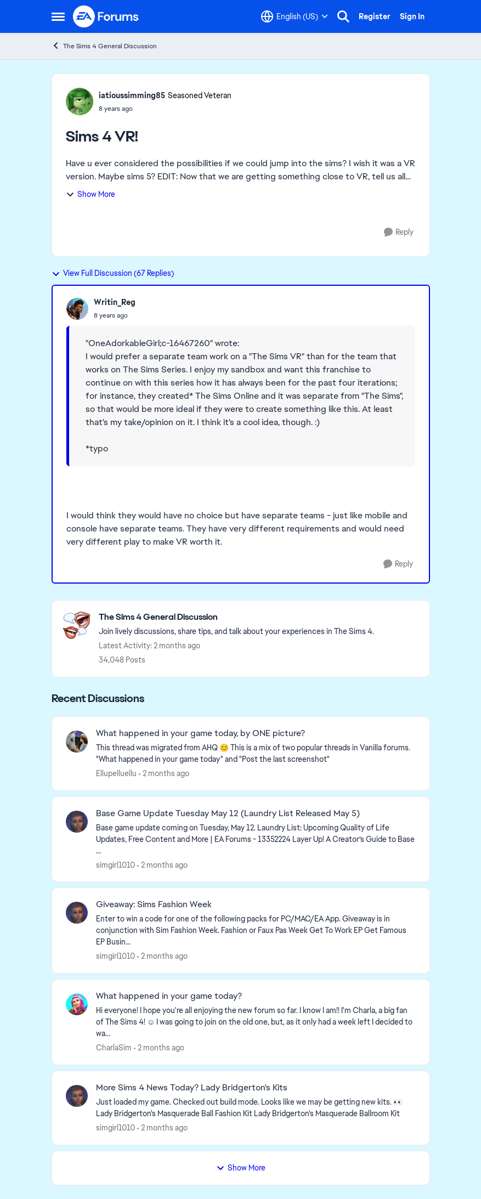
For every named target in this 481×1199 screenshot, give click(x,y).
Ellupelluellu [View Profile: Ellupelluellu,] (116, 773)
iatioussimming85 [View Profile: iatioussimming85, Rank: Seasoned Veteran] (132, 95)
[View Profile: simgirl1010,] (77, 822)
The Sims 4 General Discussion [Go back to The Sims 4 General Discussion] (104, 45)
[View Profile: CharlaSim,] (77, 1004)
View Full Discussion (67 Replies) (113, 273)
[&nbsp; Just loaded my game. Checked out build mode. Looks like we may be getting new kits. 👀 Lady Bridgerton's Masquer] (256, 1107)
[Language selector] (294, 16)
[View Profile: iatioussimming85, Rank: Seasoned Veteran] (79, 101)
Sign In (412, 16)
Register (375, 16)
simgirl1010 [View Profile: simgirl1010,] (115, 864)
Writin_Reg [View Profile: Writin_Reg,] (114, 302)
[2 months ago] (164, 773)
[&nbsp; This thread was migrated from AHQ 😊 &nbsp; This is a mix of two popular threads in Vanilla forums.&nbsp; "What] (256, 753)
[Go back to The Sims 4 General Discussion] (236, 617)
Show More (90, 194)
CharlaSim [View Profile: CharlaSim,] (114, 1048)
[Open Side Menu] (58, 16)
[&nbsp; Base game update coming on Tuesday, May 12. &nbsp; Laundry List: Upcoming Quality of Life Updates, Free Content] (256, 839)
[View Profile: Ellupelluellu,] (77, 742)
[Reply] (399, 232)
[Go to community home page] (106, 16)
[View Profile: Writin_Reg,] (77, 309)
